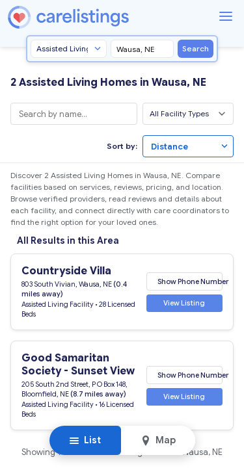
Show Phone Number (190, 280)
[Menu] (225, 16)
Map (158, 440)
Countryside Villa (66, 271)
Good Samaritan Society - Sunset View (78, 365)
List (85, 440)
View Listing (184, 302)
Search (195, 48)
